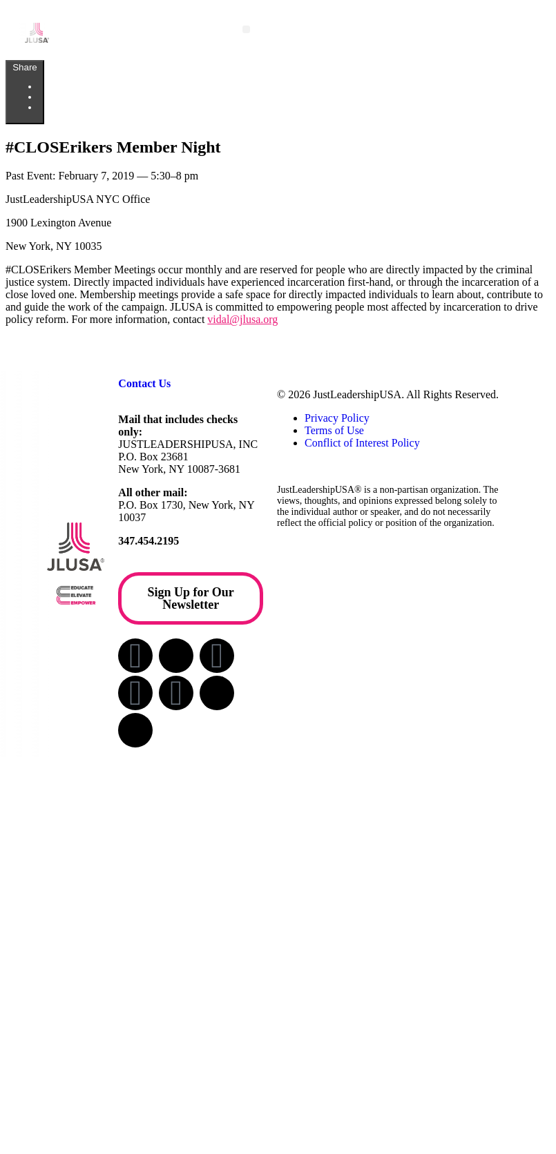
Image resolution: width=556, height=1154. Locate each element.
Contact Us (144, 383)
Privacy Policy (337, 418)
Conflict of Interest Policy (362, 443)
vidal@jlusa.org (242, 319)
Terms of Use (334, 430)
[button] (246, 29)
